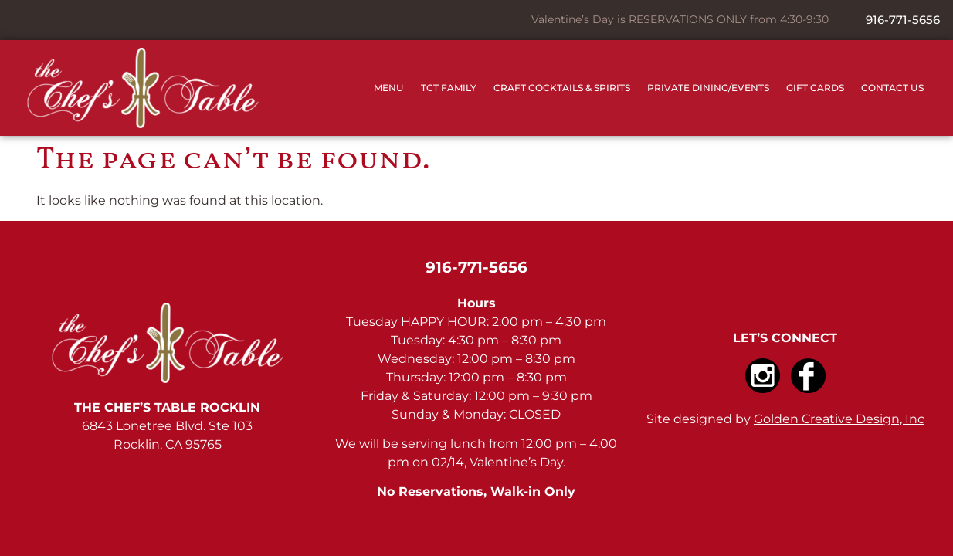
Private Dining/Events (708, 87)
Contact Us (892, 87)
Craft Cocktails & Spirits (561, 87)
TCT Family (448, 87)
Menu (389, 87)
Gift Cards (815, 87)
